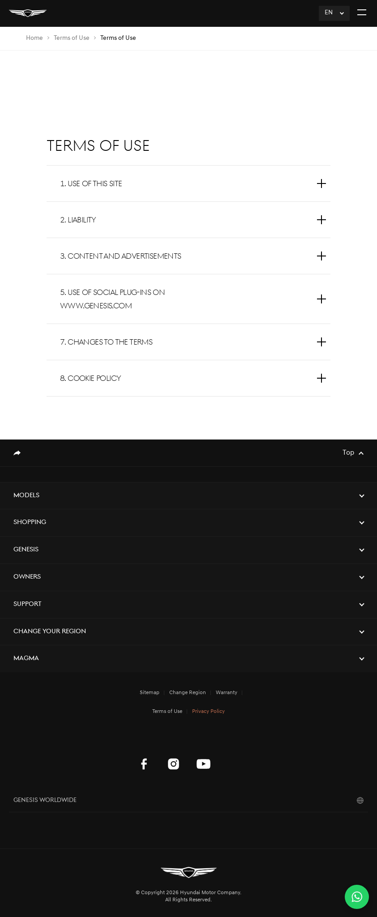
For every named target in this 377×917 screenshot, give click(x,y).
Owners (27, 577)
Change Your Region (49, 631)
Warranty (226, 692)
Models (26, 495)
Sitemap (149, 692)
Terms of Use (72, 38)
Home (34, 38)
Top (348, 452)
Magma (26, 658)
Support (27, 604)
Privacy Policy (208, 711)
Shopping (29, 522)
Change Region (187, 692)
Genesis (26, 549)
